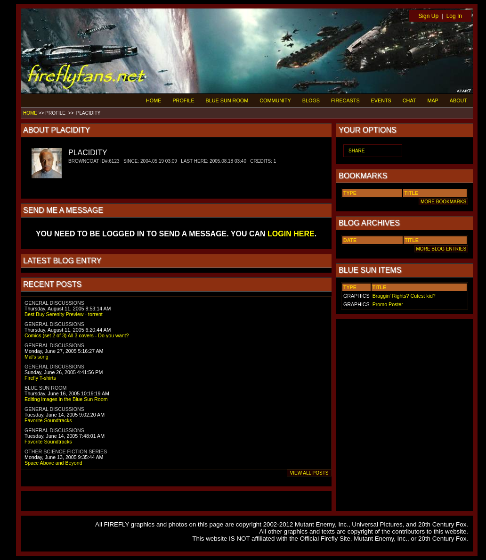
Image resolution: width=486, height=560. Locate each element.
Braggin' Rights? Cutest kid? (404, 296)
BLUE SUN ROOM (227, 100)
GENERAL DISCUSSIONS (54, 303)
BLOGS (311, 100)
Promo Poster (388, 304)
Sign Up (428, 16)
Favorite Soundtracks (48, 420)
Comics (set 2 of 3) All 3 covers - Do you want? (76, 335)
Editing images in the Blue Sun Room (66, 399)
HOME (153, 100)
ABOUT (458, 100)
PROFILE (183, 100)
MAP (432, 100)
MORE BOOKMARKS (443, 201)
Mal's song (36, 356)
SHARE (356, 150)
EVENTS (381, 100)
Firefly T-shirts (40, 378)
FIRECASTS (345, 100)
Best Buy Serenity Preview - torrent (63, 314)
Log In (454, 16)
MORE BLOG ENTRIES (441, 248)
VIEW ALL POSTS (309, 473)
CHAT (409, 100)
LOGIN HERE (291, 234)
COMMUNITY (275, 100)
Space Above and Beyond (53, 463)
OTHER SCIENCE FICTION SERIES (65, 451)
